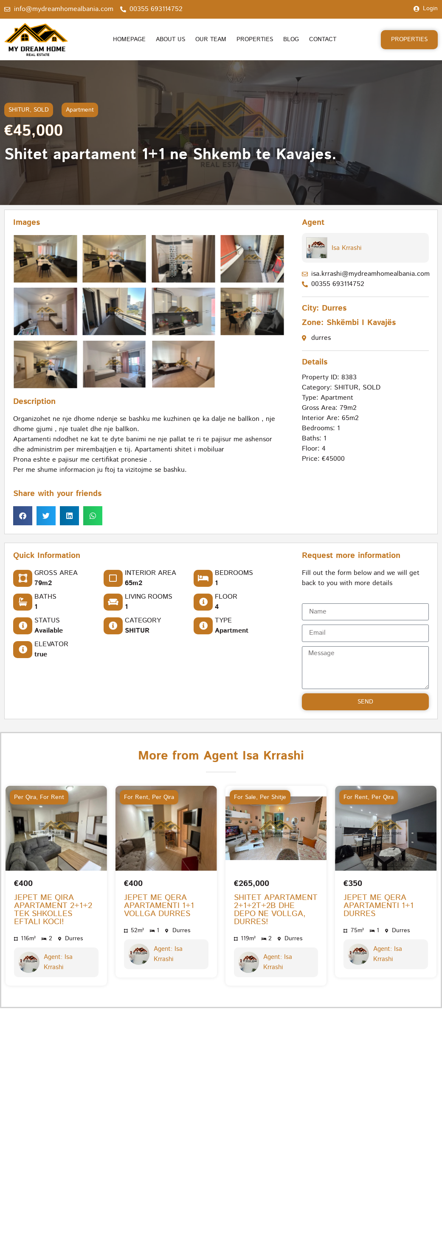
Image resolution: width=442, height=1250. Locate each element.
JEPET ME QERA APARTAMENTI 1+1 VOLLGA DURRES (159, 905)
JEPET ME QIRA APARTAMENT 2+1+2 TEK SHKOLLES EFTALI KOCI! (53, 910)
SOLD (41, 110)
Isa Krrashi (346, 248)
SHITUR (19, 110)
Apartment (80, 110)
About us (170, 39)
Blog (291, 39)
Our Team (210, 39)
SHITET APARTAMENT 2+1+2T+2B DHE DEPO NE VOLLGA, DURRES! (276, 910)
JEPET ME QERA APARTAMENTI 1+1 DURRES (378, 905)
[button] (22, 516)
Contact (322, 39)
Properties (254, 39)
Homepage (129, 39)
